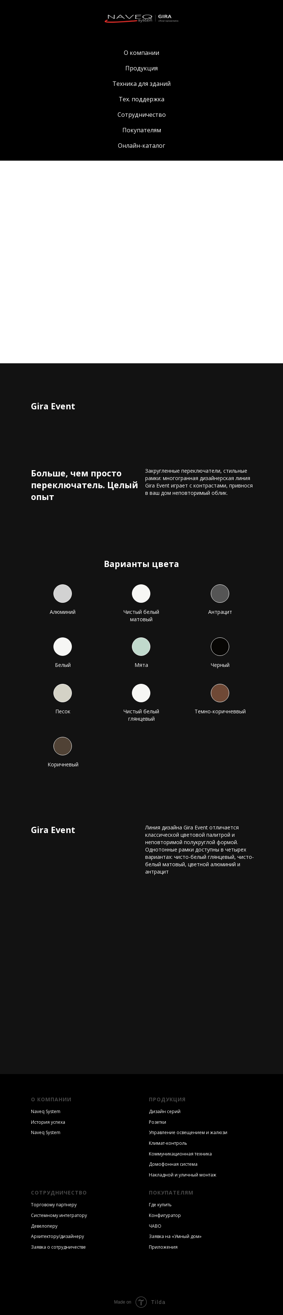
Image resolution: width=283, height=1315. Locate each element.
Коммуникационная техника (180, 1154)
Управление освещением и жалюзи (188, 1132)
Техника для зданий (141, 84)
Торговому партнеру (54, 1205)
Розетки (157, 1122)
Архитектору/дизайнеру (57, 1236)
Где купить (160, 1205)
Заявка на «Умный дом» (175, 1236)
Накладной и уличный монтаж (182, 1175)
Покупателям (141, 130)
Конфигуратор (165, 1215)
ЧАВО (155, 1226)
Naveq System (45, 1111)
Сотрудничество (142, 115)
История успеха (48, 1122)
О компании (141, 53)
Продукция (141, 68)
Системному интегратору (59, 1215)
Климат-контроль (168, 1143)
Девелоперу (44, 1226)
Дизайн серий (165, 1111)
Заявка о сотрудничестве (58, 1247)
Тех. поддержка (141, 99)
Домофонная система (173, 1164)
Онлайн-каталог (141, 145)
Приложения (163, 1247)
